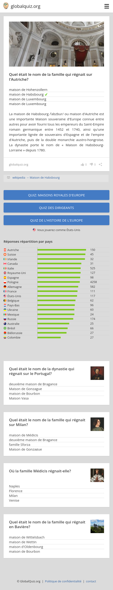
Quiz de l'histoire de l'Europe (56, 220)
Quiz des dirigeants (56, 207)
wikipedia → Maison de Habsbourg (36, 177)
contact (91, 581)
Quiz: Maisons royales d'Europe (56, 195)
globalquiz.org (25, 6)
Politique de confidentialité (63, 581)
